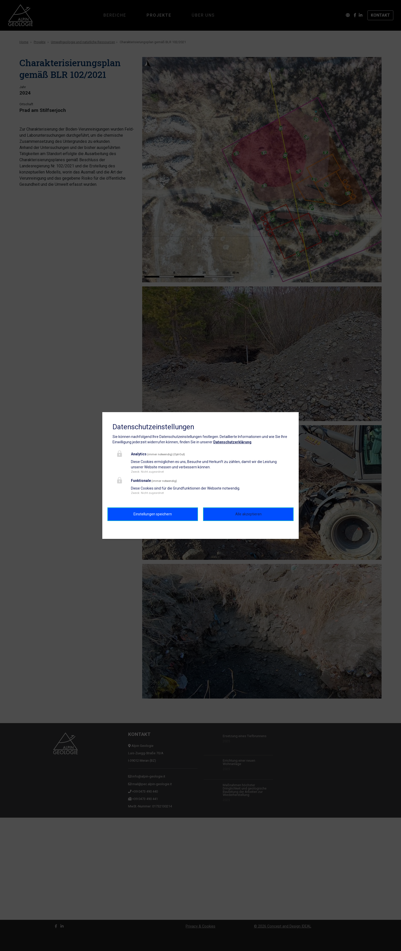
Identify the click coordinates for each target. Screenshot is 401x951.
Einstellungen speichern (152, 514)
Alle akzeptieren (248, 514)
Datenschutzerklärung (232, 442)
